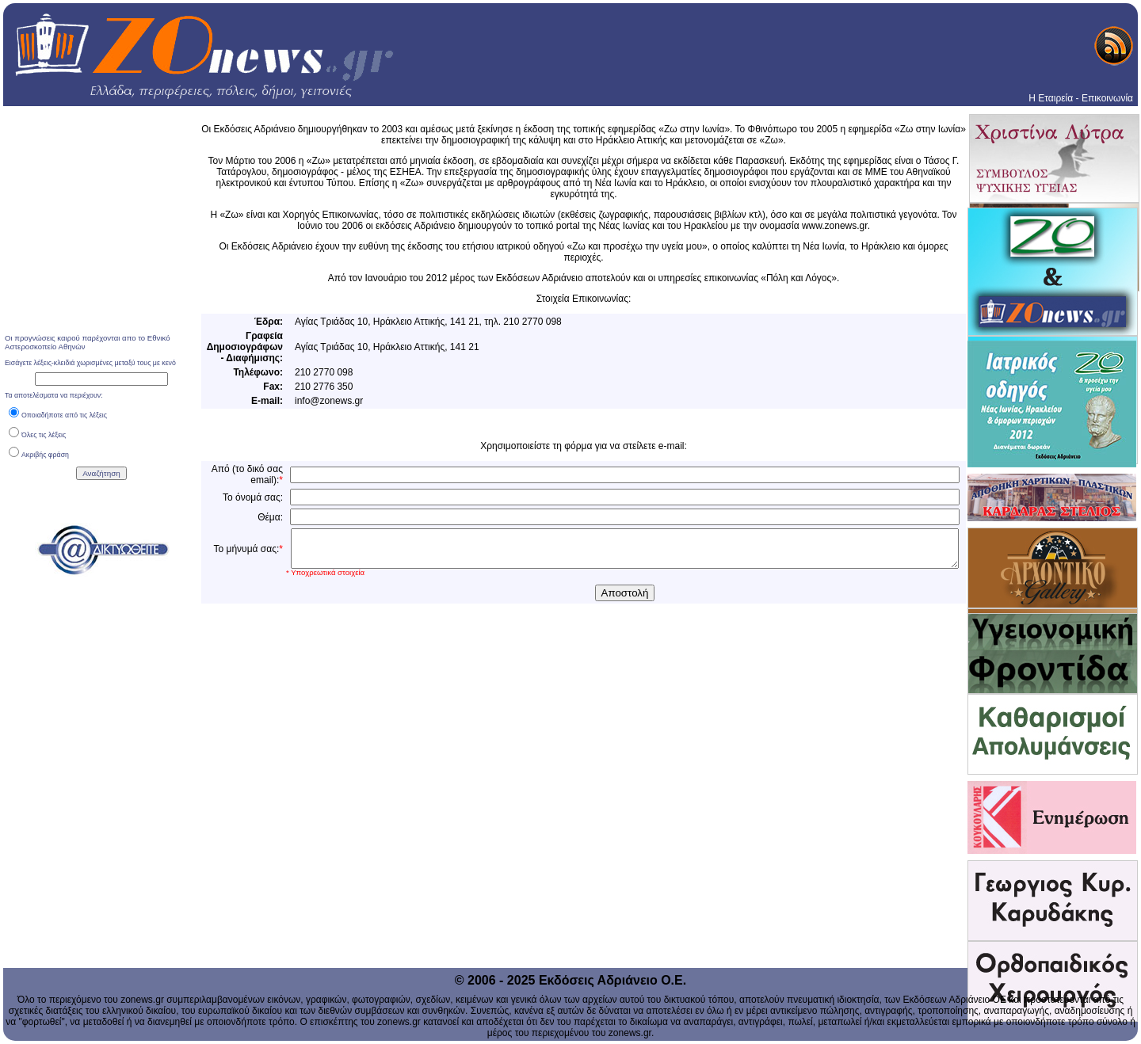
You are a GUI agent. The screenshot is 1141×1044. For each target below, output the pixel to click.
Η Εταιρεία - (1053, 98)
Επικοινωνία (1107, 98)
